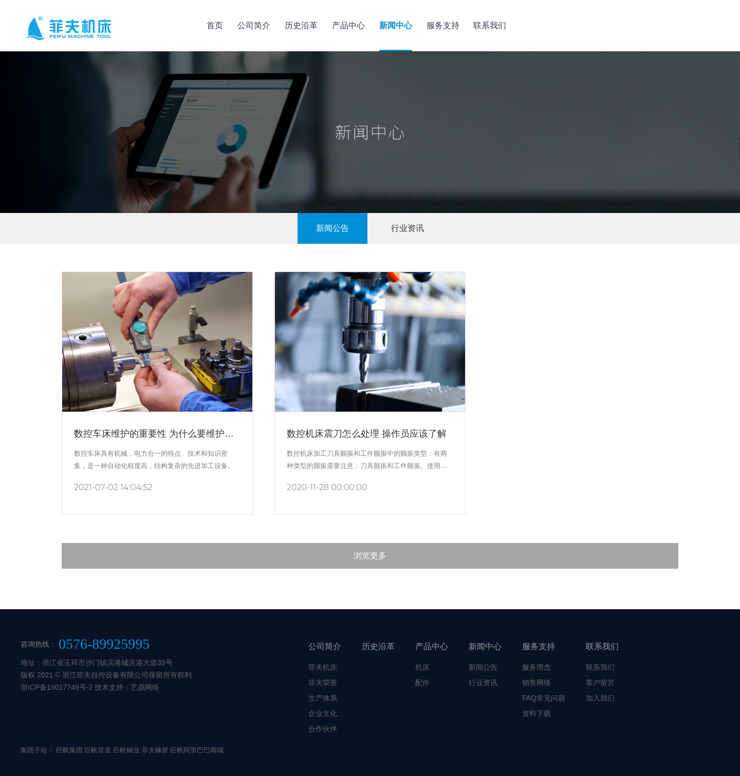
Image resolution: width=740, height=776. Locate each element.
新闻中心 (395, 25)
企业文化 (322, 713)
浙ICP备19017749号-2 (56, 687)
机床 (422, 667)
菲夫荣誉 (322, 682)
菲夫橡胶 (155, 750)
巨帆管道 (97, 750)
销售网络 (536, 682)
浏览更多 (370, 555)
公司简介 (253, 25)
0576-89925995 (104, 644)
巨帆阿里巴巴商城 (197, 750)
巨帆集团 (69, 750)
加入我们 (600, 698)
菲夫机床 (322, 667)
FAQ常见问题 (543, 698)
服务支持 (443, 25)
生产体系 (322, 698)
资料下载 (536, 713)
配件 (422, 682)
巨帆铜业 (126, 750)
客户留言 (600, 682)
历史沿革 (301, 25)
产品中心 (348, 25)
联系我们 (489, 25)
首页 (215, 25)
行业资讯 (407, 228)
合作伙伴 (322, 729)
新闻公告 (332, 228)
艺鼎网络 (145, 687)
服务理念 (536, 667)
